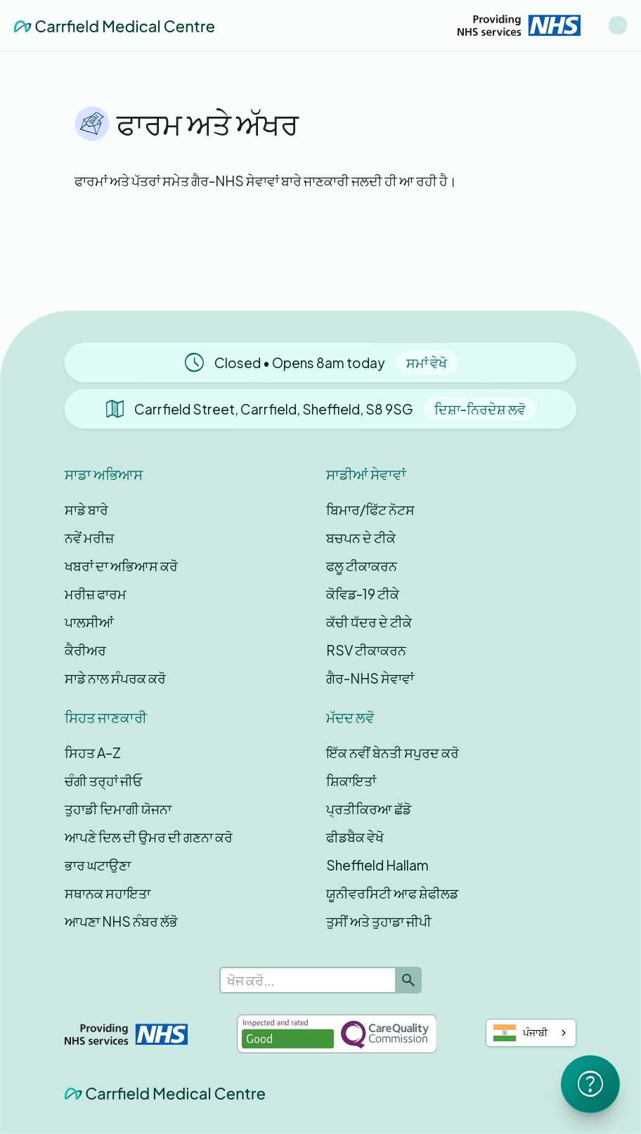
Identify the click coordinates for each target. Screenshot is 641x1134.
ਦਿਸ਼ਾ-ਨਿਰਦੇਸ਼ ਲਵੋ (480, 408)
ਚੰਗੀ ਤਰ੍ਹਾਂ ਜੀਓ (104, 780)
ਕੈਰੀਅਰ (85, 649)
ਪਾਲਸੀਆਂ (89, 621)
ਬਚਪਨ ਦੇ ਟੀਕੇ (361, 537)
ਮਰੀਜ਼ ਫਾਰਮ (96, 593)
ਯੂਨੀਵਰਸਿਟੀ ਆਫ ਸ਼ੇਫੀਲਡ (392, 893)
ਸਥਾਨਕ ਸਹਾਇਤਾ (107, 893)
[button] (618, 25)
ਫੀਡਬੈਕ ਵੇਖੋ (355, 836)
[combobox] (531, 1033)
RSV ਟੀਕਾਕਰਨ (366, 649)
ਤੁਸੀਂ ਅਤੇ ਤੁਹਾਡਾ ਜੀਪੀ (379, 921)
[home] (114, 25)
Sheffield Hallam (377, 864)
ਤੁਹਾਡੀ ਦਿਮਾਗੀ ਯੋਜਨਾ (118, 808)
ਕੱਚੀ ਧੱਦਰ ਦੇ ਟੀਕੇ (369, 621)
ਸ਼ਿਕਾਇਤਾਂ (351, 780)
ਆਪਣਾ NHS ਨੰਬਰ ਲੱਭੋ (121, 921)
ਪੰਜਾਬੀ (520, 1033)
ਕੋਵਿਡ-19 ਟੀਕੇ (362, 593)
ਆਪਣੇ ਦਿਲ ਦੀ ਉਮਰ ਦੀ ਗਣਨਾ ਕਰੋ (149, 836)
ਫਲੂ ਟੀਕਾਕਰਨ (361, 565)
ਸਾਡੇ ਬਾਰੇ (86, 509)
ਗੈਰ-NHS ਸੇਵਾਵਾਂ (370, 678)
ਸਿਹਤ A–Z (93, 752)
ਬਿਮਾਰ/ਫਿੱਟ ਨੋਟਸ (370, 509)
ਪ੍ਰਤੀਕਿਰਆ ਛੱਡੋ (368, 808)
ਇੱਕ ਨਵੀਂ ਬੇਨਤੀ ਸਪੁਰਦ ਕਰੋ (392, 752)
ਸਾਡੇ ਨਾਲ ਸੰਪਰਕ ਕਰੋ (115, 678)
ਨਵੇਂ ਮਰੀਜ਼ (89, 537)
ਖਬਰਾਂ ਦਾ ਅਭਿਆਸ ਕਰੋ (121, 565)
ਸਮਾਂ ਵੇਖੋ (426, 362)
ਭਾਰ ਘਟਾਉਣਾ (98, 864)
